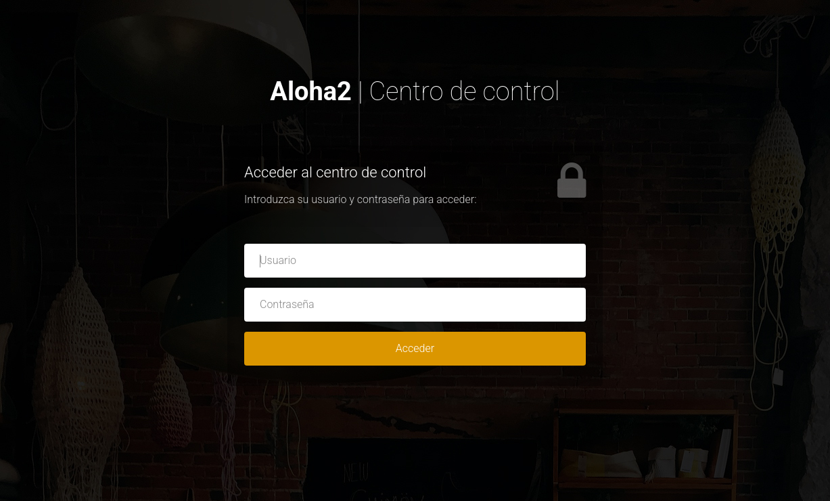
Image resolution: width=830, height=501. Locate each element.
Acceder (415, 348)
